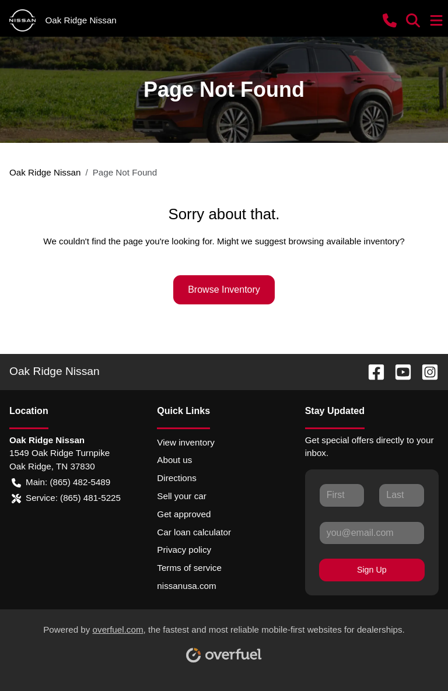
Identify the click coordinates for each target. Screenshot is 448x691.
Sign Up (372, 569)
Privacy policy (184, 550)
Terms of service (189, 568)
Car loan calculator (194, 532)
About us (174, 460)
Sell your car (181, 496)
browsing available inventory (344, 241)
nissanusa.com (186, 586)
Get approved (184, 514)
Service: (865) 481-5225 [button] (66, 498)
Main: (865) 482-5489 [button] (61, 482)
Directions (177, 478)
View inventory (186, 442)
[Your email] (372, 533)
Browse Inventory (224, 289)
